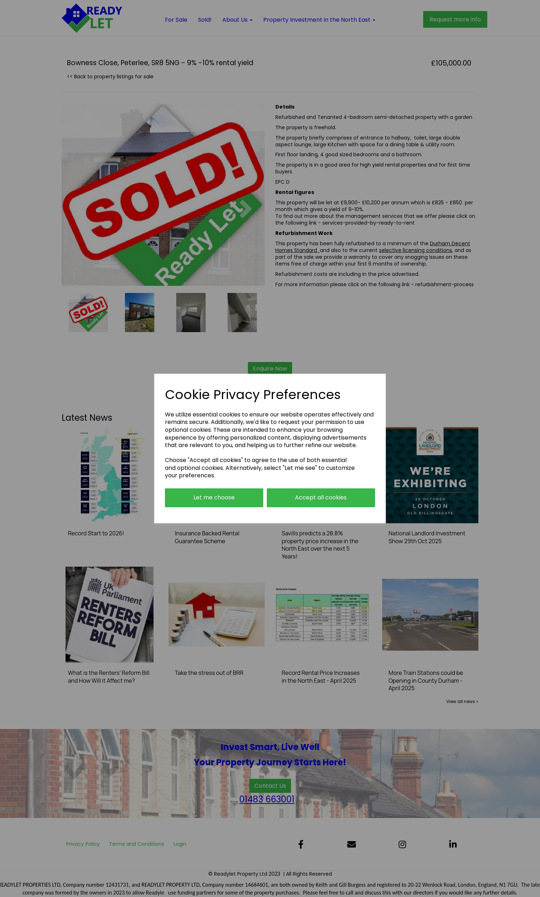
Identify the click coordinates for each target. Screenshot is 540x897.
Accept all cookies (321, 497)
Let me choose (214, 497)
